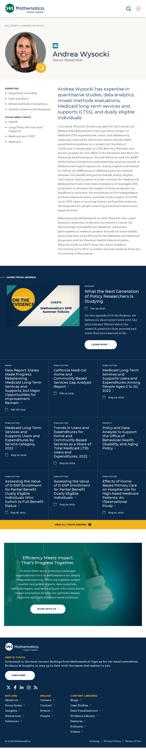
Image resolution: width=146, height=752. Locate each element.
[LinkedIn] (21, 691)
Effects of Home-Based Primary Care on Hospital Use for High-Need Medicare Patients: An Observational (120, 493)
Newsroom (14, 720)
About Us (13, 704)
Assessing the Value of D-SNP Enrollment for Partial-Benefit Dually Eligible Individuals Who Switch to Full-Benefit (24, 493)
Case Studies (80, 710)
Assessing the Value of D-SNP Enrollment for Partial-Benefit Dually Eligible (72, 489)
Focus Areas (15, 710)
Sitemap (94, 745)
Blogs (75, 704)
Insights (12, 715)
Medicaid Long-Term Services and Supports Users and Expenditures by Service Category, (23, 438)
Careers (47, 704)
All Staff (11, 25)
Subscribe (20, 679)
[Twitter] (8, 691)
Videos (76, 736)
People (46, 720)
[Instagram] (28, 691)
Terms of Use (133, 745)
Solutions (13, 725)
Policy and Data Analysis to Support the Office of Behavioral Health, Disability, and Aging (120, 438)
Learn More (100, 344)
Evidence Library (84, 720)
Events (46, 715)
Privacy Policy (112, 745)
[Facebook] (15, 691)
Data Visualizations (85, 715)
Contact (47, 710)
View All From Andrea (73, 524)
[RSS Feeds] (35, 691)
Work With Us (48, 610)
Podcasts (78, 731)
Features (78, 725)
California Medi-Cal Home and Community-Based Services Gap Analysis (72, 378)
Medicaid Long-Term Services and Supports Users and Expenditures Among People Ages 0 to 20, (121, 380)
